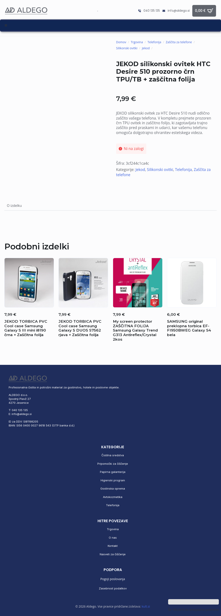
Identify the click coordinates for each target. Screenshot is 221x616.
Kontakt (113, 545)
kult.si (146, 606)
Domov (121, 42)
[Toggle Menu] (110, 25)
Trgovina (137, 42)
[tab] (14, 205)
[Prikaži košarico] (204, 11)
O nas (113, 537)
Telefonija (154, 42)
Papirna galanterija (112, 472)
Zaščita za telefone (179, 42)
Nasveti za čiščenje (113, 554)
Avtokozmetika (112, 497)
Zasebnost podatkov (113, 588)
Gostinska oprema (112, 488)
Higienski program (113, 480)
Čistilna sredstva (112, 455)
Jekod (146, 48)
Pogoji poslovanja (112, 579)
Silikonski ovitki (126, 48)
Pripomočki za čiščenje (112, 463)
